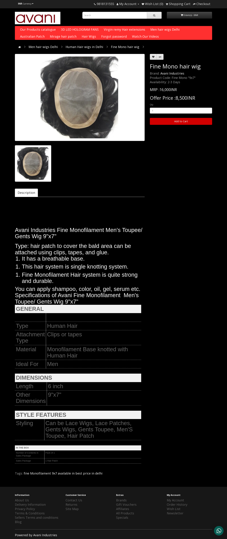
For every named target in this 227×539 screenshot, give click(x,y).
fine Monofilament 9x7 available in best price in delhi (63, 473)
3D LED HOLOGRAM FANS (80, 29)
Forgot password (114, 36)
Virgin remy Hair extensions (124, 29)
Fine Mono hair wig (125, 47)
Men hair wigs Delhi (165, 29)
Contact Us (74, 500)
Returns (71, 504)
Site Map (72, 509)
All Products (125, 513)
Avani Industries (172, 73)
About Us (22, 500)
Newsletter (175, 513)
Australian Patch (32, 36)
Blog (18, 522)
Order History (177, 504)
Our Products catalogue (38, 29)
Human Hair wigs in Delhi (84, 47)
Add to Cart (181, 121)
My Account (175, 500)
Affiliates (122, 509)
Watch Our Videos (145, 36)
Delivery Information (30, 504)
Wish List (173, 509)
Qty (151, 104)
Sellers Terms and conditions (36, 517)
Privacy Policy (25, 509)
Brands (121, 500)
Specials (122, 517)
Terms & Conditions (30, 513)
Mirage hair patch (63, 36)
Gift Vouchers (126, 504)
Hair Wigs (89, 36)
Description (26, 193)
